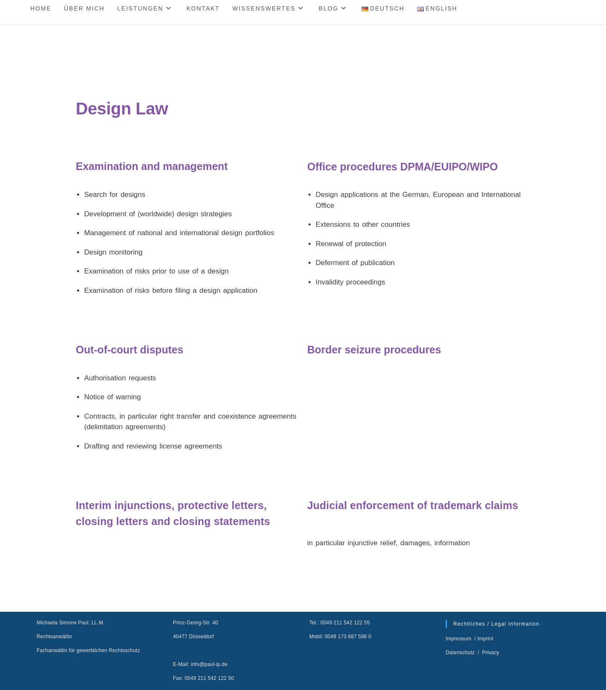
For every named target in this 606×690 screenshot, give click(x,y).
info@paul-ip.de (209, 664)
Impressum (459, 639)
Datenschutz (461, 653)
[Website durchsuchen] (567, 9)
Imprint (485, 639)
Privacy (491, 653)
